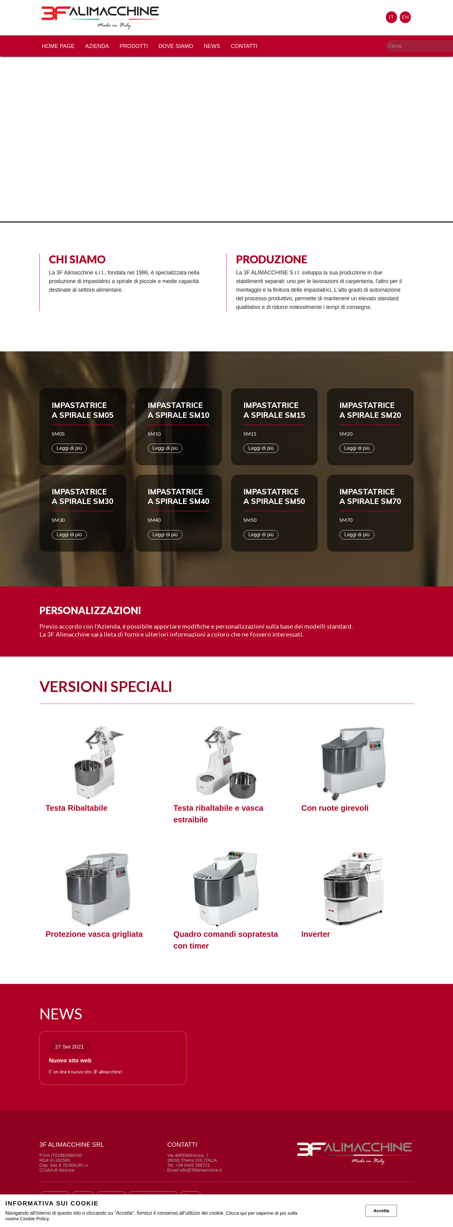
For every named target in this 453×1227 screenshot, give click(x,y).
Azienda (100, 48)
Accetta (381, 1210)
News (216, 48)
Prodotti (137, 48)
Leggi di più (69, 448)
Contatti (248, 48)
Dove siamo (179, 48)
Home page (61, 48)
